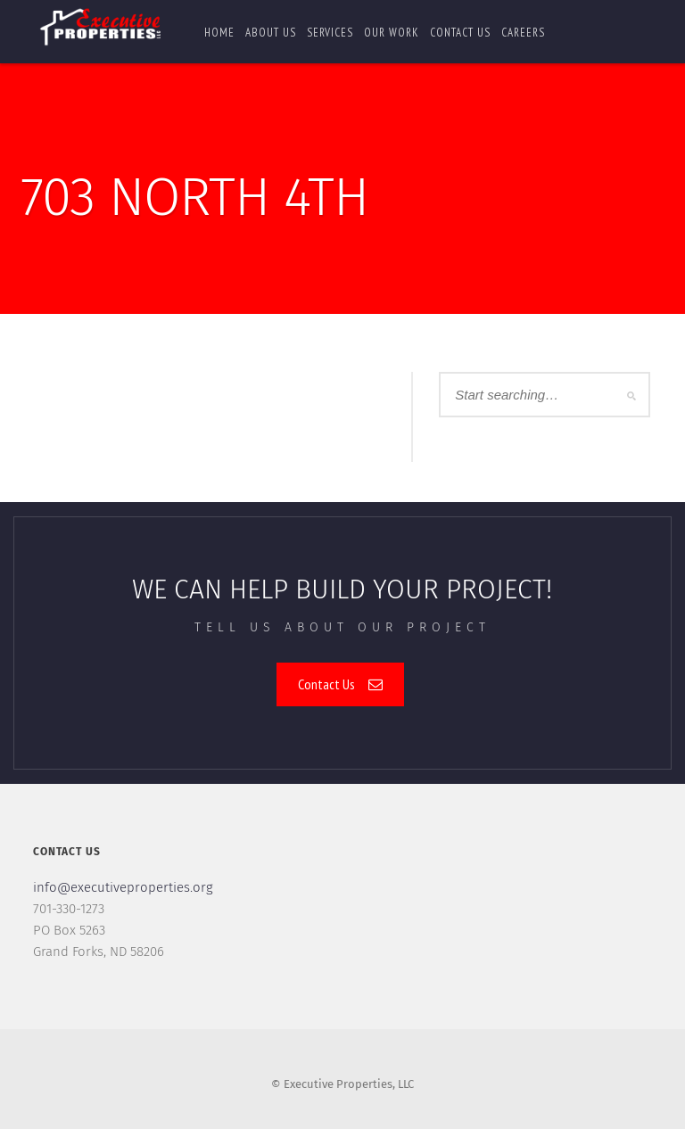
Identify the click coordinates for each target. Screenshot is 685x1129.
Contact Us (340, 684)
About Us (270, 32)
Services (330, 32)
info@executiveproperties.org (123, 887)
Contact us (460, 32)
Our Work (391, 32)
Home (219, 32)
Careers (523, 32)
